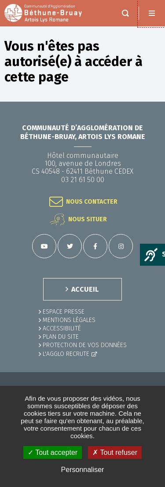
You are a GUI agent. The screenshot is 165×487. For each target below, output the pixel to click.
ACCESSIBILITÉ (62, 328)
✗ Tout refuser (114, 452)
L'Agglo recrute (66, 354)
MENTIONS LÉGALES (69, 320)
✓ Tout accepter (52, 452)
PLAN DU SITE (61, 337)
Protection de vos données (85, 345)
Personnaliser (82, 469)
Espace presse (63, 311)
